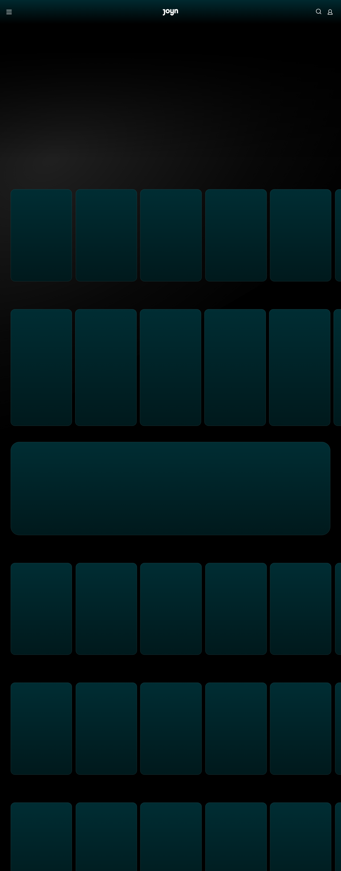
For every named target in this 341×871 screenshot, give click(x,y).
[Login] (330, 12)
